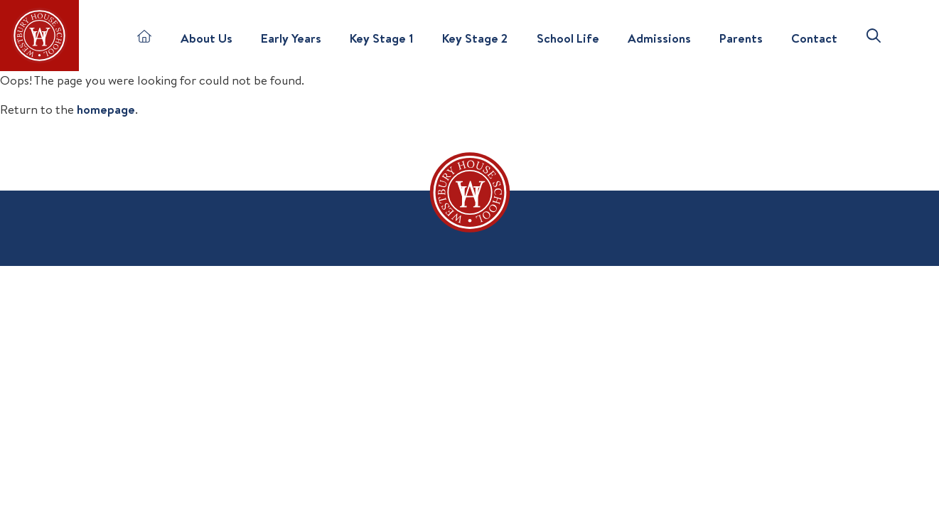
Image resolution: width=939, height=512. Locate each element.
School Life (568, 38)
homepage (106, 109)
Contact (814, 38)
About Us (206, 38)
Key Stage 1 (382, 38)
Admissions (659, 38)
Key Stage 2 (475, 38)
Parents (741, 38)
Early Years (291, 38)
